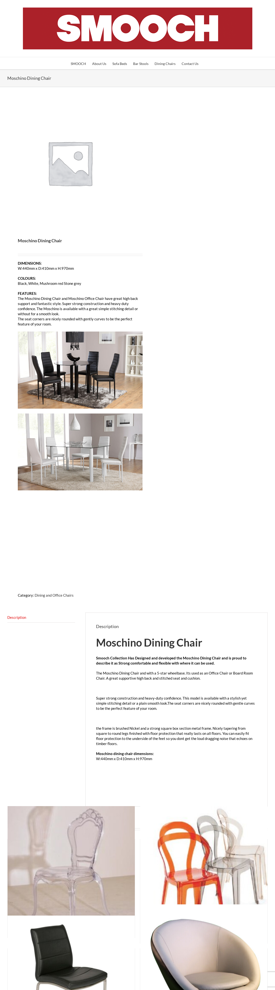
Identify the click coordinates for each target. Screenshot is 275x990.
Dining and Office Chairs (54, 595)
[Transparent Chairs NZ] (71, 869)
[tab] (41, 617)
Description (16, 617)
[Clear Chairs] (203, 872)
